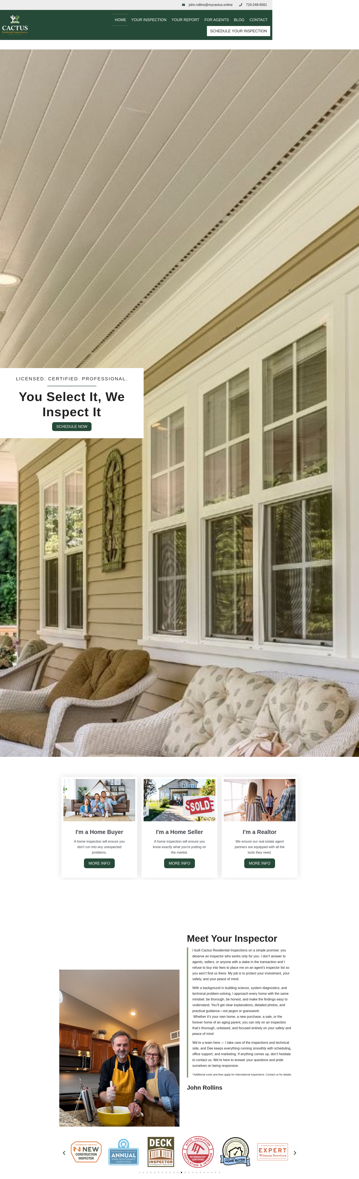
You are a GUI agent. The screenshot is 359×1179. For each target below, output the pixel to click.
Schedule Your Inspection (297, 28)
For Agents (213, 28)
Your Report (182, 28)
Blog (235, 28)
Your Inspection (145, 28)
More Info (99, 864)
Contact (255, 28)
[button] (64, 1153)
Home (117, 28)
